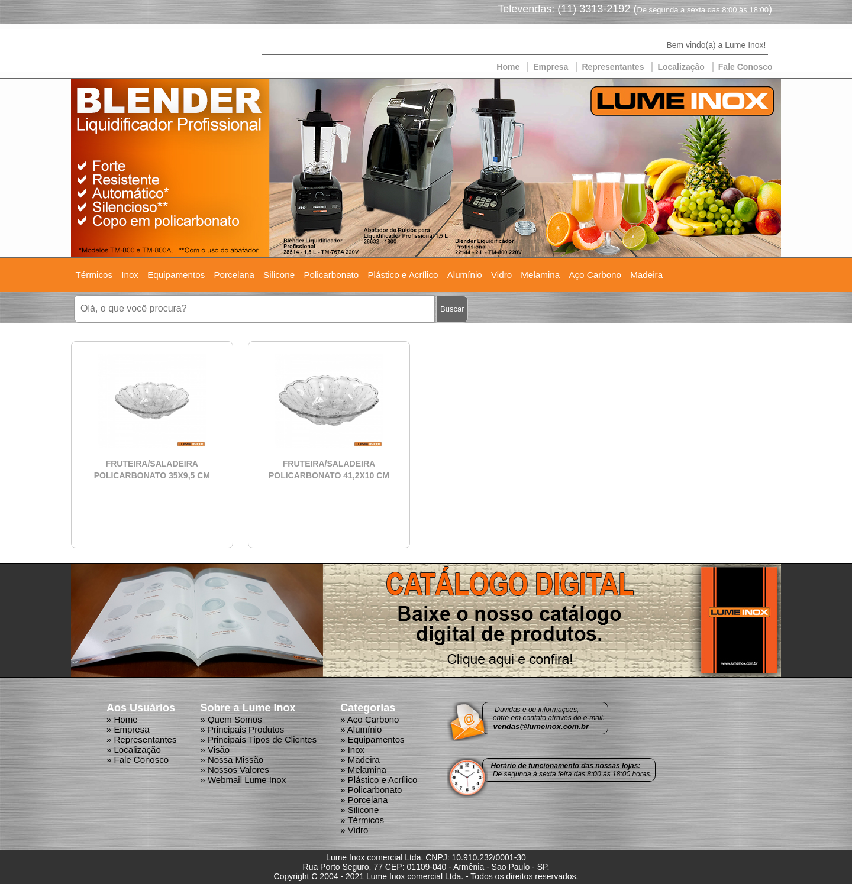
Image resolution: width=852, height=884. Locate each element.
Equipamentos (176, 275)
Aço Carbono (595, 275)
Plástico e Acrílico (402, 275)
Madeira (646, 275)
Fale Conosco (745, 67)
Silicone (279, 275)
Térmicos (94, 275)
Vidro (501, 275)
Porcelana (234, 275)
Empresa (550, 67)
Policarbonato (331, 275)
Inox (129, 275)
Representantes (613, 67)
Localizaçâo (680, 67)
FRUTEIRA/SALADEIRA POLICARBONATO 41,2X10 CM (329, 469)
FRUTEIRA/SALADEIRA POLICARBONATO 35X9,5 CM (152, 469)
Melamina (540, 275)
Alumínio (464, 275)
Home (507, 67)
